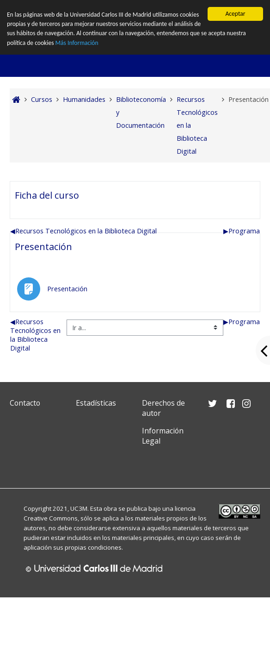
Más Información (76, 43)
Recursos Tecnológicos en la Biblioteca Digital (83, 230)
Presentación (43, 246)
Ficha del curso (47, 195)
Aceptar (235, 14)
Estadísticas (96, 403)
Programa (241, 230)
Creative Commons (51, 518)
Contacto (25, 403)
